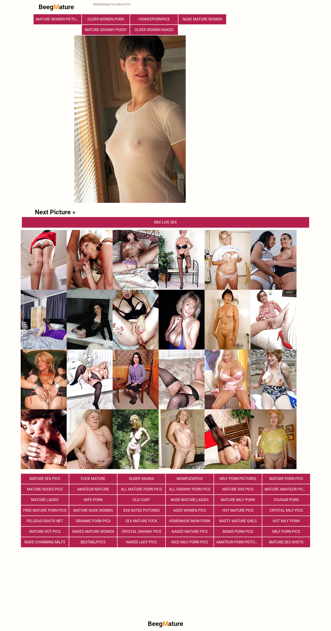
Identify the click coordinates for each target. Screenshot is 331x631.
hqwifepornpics (153, 19)
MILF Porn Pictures (238, 478)
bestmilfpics (93, 542)
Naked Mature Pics (190, 531)
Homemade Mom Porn (189, 521)
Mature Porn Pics (286, 478)
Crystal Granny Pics (141, 531)
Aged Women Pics (189, 510)
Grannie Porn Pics (93, 521)
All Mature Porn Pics (141, 489)
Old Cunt (141, 500)
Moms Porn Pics (238, 531)
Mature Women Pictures (58, 19)
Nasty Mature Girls (238, 521)
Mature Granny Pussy (106, 30)
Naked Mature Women (93, 531)
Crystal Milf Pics (286, 510)
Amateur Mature (93, 489)
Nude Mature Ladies (189, 500)
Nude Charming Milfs (44, 542)
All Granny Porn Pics (189, 489)
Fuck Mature (93, 478)
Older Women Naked (154, 30)
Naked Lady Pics (141, 542)
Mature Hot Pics (44, 531)
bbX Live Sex (165, 222)
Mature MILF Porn (238, 500)
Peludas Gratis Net (44, 521)
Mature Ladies (44, 500)
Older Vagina (141, 478)
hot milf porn (286, 521)
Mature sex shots (286, 542)
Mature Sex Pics (44, 478)
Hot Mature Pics (238, 510)
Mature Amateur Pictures (287, 489)
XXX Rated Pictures (141, 510)
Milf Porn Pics (286, 531)
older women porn (105, 19)
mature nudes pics (45, 489)
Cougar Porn (286, 500)
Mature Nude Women (93, 510)
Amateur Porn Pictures (238, 542)
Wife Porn (93, 500)
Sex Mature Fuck (141, 521)
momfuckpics (190, 478)
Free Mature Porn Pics (44, 510)
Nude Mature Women (202, 19)
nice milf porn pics (189, 542)
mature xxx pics (238, 489)
